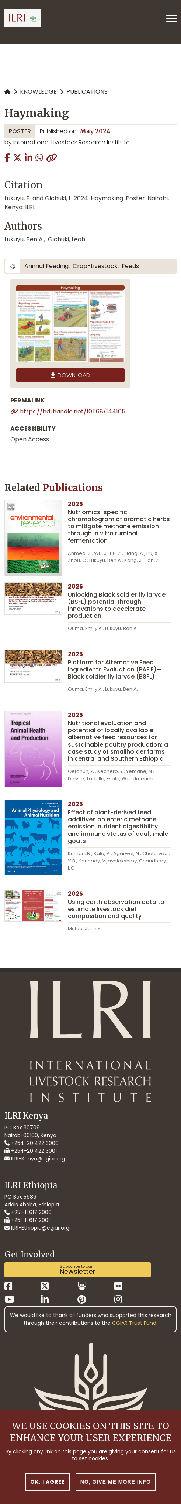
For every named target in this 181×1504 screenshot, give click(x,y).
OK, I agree (47, 1483)
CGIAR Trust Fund (134, 1323)
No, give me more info (115, 1483)
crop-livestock (95, 266)
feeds (130, 266)
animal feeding (46, 266)
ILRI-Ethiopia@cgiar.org (36, 1228)
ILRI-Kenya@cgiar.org (34, 1158)
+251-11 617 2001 (27, 1220)
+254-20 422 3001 (30, 1151)
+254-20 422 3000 (31, 1143)
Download (74, 375)
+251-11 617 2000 (28, 1212)
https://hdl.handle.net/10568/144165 (72, 411)
